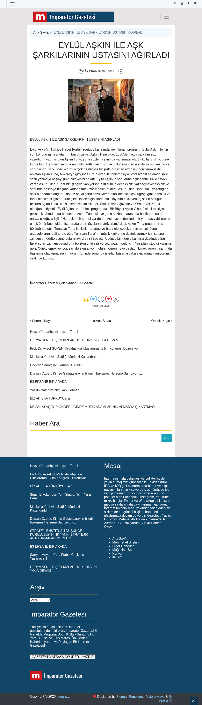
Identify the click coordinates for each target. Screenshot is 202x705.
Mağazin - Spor (123, 550)
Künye (117, 553)
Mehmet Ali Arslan (125, 542)
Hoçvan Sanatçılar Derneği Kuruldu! (56, 365)
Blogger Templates (130, 696)
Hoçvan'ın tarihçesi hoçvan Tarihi (54, 332)
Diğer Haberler (123, 546)
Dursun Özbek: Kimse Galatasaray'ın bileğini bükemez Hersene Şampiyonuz (86, 373)
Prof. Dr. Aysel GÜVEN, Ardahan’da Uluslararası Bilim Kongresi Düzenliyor (84, 348)
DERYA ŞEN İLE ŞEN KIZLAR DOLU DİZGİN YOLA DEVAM (74, 340)
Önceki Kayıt (160, 321)
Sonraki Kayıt (42, 321)
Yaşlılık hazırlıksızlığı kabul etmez (54, 390)
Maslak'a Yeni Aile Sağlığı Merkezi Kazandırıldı (64, 356)
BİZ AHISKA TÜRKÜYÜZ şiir (51, 398)
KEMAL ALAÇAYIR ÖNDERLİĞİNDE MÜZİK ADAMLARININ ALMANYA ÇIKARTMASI (92, 407)
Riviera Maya (155, 696)
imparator (63, 696)
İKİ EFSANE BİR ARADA (48, 381)
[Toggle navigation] (12, 4)
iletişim (117, 557)
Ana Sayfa (41, 32)
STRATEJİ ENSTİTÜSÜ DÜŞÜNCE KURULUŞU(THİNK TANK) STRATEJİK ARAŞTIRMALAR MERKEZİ (59, 534)
